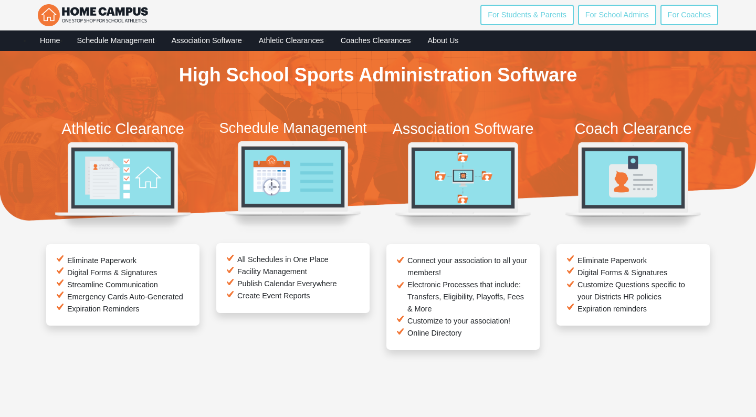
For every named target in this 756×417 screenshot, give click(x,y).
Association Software (206, 40)
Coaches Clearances (376, 40)
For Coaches (689, 15)
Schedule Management (115, 40)
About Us (442, 40)
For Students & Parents (527, 15)
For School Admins (617, 15)
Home (50, 40)
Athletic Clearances (291, 40)
